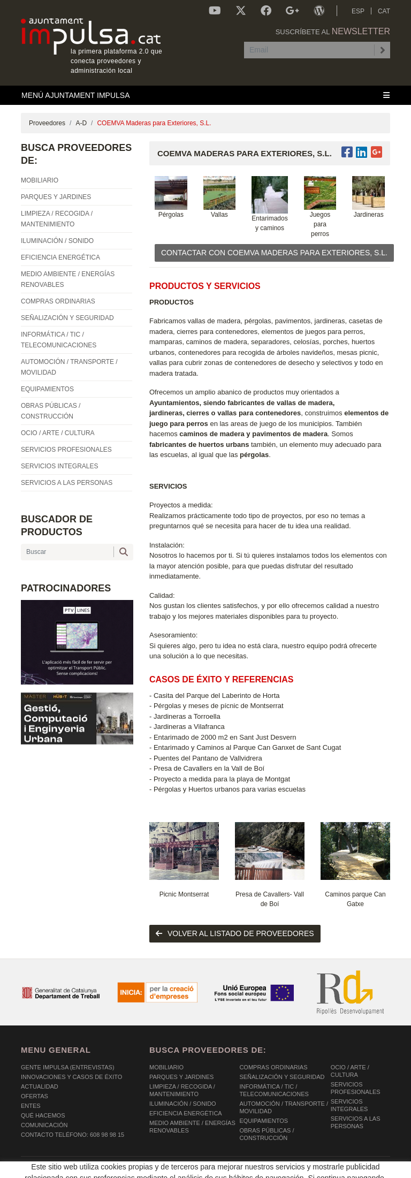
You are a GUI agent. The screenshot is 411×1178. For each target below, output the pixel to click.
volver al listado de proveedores (235, 933)
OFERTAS (34, 1096)
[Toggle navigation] (205, 95)
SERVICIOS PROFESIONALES (355, 1088)
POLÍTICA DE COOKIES (53, 1167)
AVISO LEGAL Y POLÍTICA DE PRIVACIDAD (159, 1167)
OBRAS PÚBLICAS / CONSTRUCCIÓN (266, 1134)
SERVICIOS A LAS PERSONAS (355, 1122)
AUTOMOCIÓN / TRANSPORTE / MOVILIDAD (283, 1107)
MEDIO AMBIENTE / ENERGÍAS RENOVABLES (192, 1127)
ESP (358, 11)
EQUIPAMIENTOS (263, 1121)
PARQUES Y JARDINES (181, 1077)
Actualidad (39, 1086)
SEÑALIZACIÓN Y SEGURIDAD (281, 1077)
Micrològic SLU (327, 1168)
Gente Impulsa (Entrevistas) (68, 1067)
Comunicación (44, 1125)
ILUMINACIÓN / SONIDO (182, 1103)
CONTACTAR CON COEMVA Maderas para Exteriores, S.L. (274, 252)
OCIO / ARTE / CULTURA (350, 1071)
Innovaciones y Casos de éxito (71, 1077)
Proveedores (47, 123)
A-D (81, 123)
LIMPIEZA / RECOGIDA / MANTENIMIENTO (182, 1090)
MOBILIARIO (166, 1067)
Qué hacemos (43, 1115)
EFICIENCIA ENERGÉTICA (185, 1113)
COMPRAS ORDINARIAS (273, 1067)
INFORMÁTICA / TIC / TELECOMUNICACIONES (274, 1090)
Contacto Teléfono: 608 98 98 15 (72, 1134)
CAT (384, 11)
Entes (31, 1106)
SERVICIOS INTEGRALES (349, 1105)
